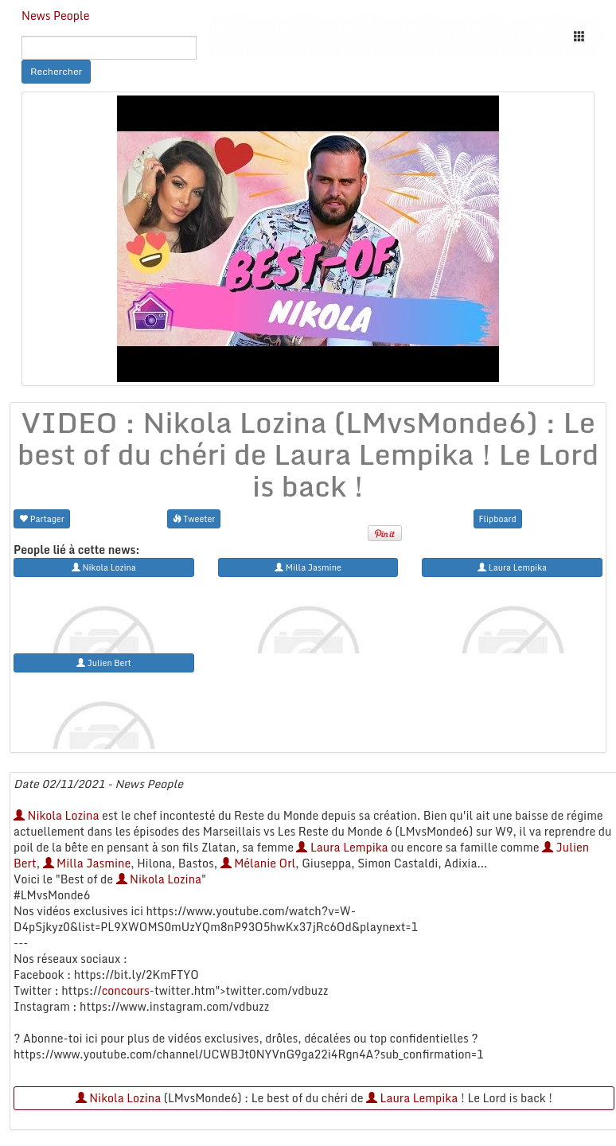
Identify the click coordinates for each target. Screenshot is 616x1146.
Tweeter (194, 518)
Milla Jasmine (87, 863)
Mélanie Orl (258, 863)
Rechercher (56, 71)
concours (126, 990)
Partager (41, 518)
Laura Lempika (342, 847)
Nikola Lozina (56, 815)
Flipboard (498, 518)
